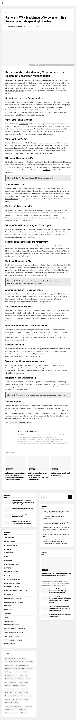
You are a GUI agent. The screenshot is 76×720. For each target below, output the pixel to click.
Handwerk (10, 469)
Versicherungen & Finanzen (14, 628)
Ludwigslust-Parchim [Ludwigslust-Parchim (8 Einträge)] (19, 685)
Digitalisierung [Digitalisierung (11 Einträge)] (18, 661)
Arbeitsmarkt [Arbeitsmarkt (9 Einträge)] (22, 658)
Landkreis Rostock (11, 572)
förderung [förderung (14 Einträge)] (8, 672)
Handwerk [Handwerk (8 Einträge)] (25, 672)
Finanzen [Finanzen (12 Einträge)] (30, 668)
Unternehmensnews (11, 625)
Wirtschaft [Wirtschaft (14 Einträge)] (8, 713)
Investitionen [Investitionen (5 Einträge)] (19, 678)
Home (7, 13)
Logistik (7, 575)
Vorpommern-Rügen (11, 636)
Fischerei (7, 549)
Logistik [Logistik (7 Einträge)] (7, 685)
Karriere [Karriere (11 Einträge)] (28, 678)
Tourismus (28, 131)
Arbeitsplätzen (39, 129)
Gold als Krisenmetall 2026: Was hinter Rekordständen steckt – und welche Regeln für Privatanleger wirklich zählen (56, 529)
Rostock (60, 265)
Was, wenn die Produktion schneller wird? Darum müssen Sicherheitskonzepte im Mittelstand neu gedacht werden (59, 590)
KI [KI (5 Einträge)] (6, 682)
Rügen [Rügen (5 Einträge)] (22, 695)
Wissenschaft (9, 644)
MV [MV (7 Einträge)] (16, 692)
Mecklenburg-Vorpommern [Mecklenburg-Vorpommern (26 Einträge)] (13, 689)
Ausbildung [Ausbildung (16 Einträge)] (8, 661)
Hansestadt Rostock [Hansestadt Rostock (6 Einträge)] (11, 675)
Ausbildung (22, 422)
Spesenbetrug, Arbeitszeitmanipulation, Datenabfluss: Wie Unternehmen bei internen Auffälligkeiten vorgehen (23, 502)
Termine (7, 617)
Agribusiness (9, 538)
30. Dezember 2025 (10, 482)
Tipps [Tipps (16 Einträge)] (21, 699)
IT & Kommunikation (11, 564)
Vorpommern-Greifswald (13, 632)
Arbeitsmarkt (13, 422)
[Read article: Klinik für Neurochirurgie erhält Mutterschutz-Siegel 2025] (7, 516)
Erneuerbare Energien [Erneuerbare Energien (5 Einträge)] (22, 665)
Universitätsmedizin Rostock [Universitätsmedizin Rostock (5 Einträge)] (13, 706)
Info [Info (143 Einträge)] (25, 675)
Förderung (47, 170)
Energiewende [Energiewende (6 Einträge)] (9, 665)
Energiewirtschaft (11, 545)
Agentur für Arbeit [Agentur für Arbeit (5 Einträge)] (10, 658)
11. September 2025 (33, 482)
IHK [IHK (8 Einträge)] (21, 675)
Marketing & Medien (11, 587)
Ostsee (47, 83)
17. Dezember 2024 (33, 27)
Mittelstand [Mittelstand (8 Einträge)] (8, 692)
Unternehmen (21, 237)
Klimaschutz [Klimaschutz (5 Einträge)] (12, 682)
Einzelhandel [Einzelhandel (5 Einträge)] (29, 661)
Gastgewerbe (9, 553)
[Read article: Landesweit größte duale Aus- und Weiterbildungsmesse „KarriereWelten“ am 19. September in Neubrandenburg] (38, 463)
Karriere (12, 13)
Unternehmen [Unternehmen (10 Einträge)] (28, 706)
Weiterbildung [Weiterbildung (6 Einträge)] (22, 709)
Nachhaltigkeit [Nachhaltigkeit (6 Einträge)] (23, 692)
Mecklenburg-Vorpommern (14, 80)
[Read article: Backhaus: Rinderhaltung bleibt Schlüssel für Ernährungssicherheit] (44, 616)
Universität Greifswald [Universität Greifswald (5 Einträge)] (12, 702)
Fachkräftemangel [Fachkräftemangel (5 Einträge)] (19, 668)
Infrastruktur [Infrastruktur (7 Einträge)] (9, 678)
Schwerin (8, 270)
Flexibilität (62, 294)
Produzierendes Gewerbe (13, 602)
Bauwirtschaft (10, 541)
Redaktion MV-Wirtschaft (16, 27)
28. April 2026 (61, 578)
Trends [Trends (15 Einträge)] (27, 699)
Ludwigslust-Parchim (12, 579)
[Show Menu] (2, 3)
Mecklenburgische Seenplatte (15, 591)
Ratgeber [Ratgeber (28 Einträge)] (8, 695)
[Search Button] (73, 3)
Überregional (9, 621)
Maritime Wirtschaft (12, 583)
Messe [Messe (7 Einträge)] (25, 689)
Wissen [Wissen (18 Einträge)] (16, 713)
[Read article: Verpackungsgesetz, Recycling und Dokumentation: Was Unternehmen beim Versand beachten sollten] (56, 564)
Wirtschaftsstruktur (28, 193)
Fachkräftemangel (11, 199)
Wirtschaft (45, 131)
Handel (7, 556)
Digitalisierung (10, 337)
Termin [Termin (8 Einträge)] (15, 699)
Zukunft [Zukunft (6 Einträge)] (23, 713)
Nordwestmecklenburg (13, 598)
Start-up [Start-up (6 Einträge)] (7, 699)
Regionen (7, 606)
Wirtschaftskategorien (13, 640)
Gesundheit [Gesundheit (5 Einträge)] (17, 672)
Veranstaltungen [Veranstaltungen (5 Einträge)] (10, 709)
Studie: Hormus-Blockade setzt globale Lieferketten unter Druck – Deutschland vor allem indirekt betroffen (59, 608)
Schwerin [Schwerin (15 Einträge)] (29, 695)
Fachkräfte (31, 153)
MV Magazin (8, 594)
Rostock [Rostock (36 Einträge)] (15, 695)
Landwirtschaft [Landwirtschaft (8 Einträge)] (23, 682)
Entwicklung (23, 124)
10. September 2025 (55, 477)
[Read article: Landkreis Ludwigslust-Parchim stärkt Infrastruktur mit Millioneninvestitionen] (7, 523)
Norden (66, 102)
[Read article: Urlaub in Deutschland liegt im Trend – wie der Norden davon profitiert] (7, 509)
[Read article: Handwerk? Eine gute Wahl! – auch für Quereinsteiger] (61, 463)
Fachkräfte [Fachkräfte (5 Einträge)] (8, 668)
